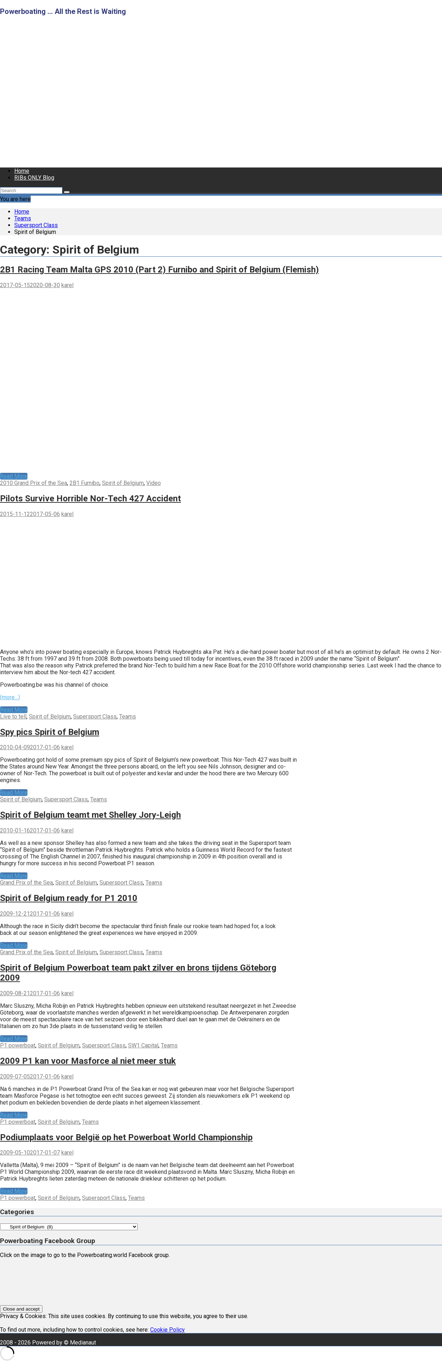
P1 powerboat (17, 1045)
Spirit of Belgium (123, 483)
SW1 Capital (143, 1045)
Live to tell (13, 716)
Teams (127, 716)
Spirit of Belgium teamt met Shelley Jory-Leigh (90, 815)
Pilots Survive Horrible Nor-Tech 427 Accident (90, 499)
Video (153, 483)
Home (21, 170)
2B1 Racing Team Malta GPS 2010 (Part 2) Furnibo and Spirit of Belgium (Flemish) (159, 270)
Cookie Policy (167, 1329)
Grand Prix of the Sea (26, 882)
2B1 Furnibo (85, 483)
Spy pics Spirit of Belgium (49, 732)
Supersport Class (95, 716)
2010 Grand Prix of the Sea (33, 483)
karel (67, 285)
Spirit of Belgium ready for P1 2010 (68, 898)
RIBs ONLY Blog (34, 177)
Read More (13, 476)
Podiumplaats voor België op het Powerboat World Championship (126, 1137)
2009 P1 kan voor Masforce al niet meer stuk (88, 1061)
